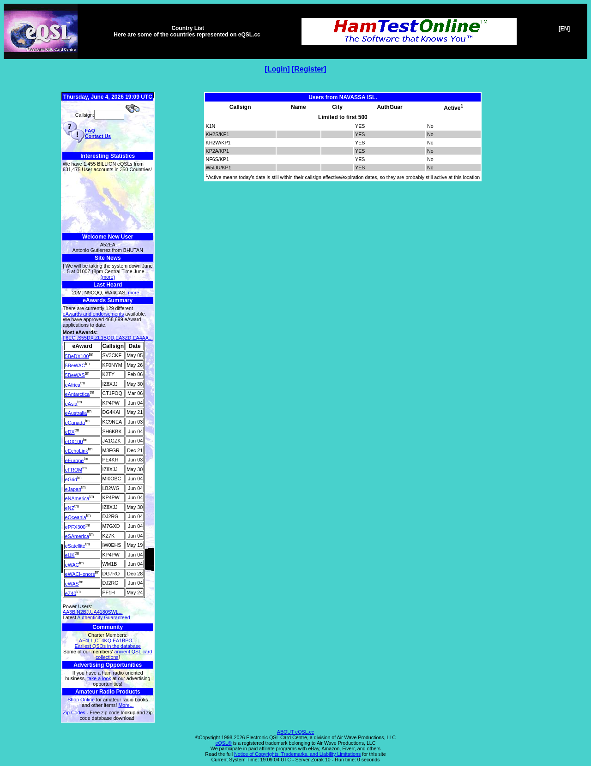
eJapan (73, 488)
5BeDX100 (77, 356)
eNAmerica (77, 498)
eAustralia (76, 413)
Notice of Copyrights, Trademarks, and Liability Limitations (297, 754)
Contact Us (98, 136)
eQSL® (224, 743)
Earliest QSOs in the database (108, 646)
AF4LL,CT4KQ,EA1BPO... (107, 640)
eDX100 (74, 441)
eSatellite (75, 545)
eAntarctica (77, 394)
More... (125, 705)
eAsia (71, 403)
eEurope (74, 460)
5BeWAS (75, 375)
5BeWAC (75, 365)
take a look (99, 678)
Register (309, 69)
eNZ (69, 507)
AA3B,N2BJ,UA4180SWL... (93, 612)
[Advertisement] (108, 203)
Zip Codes (74, 712)
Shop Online (81, 699)
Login (277, 69)
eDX (70, 432)
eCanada (75, 422)
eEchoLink (76, 451)
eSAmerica (77, 536)
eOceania (75, 517)
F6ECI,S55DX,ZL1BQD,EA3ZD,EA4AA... (108, 338)
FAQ (90, 130)
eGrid (71, 479)
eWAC (72, 564)
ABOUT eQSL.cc (295, 732)
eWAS (72, 583)
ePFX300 (75, 526)
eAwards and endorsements (93, 314)
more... (135, 292)
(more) (108, 277)
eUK (70, 555)
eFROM (73, 470)
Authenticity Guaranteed (103, 617)
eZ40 (70, 593)
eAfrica (72, 384)
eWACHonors (80, 574)
